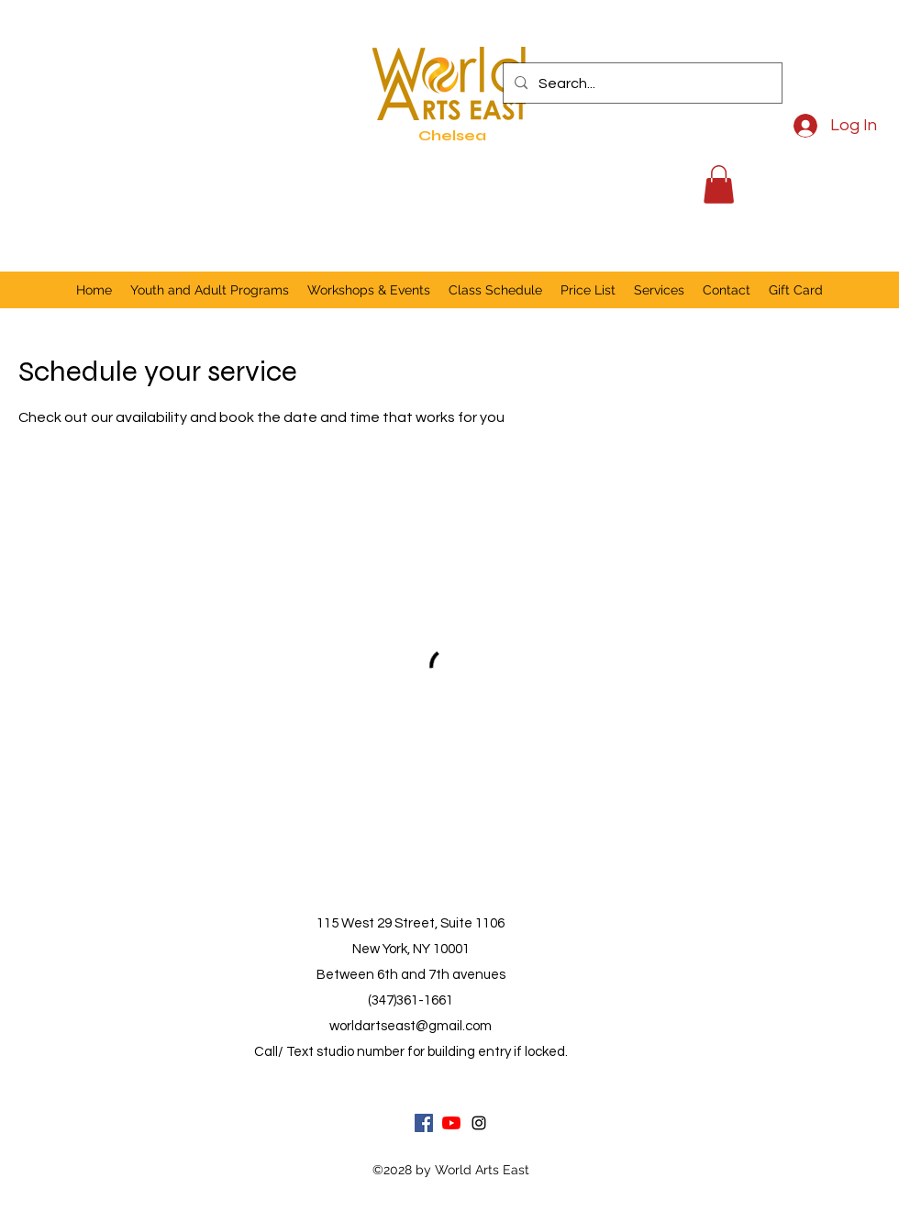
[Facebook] (424, 1123)
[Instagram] (479, 1123)
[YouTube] (451, 1123)
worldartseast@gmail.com (410, 1026)
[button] (719, 184)
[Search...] (640, 83)
